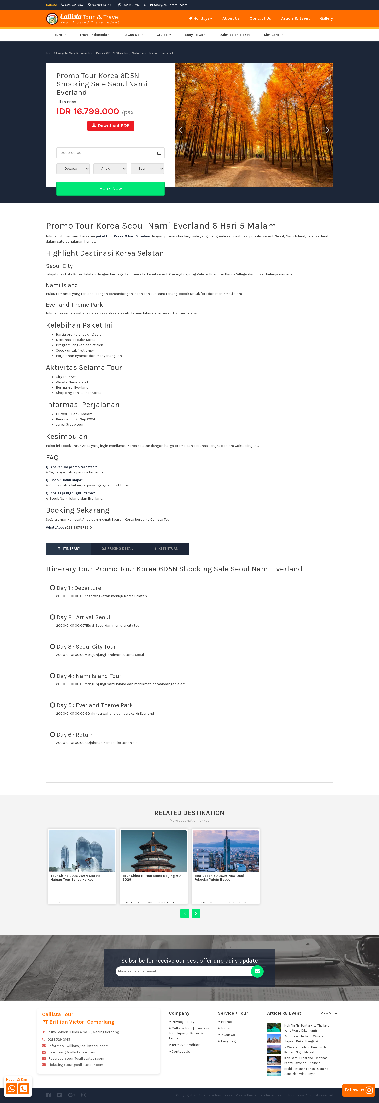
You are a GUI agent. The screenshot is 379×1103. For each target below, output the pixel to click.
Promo (225, 1022)
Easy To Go (195, 35)
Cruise (164, 35)
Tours (59, 35)
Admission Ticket (235, 35)
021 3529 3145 (72, 5)
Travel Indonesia (95, 35)
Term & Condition (184, 1045)
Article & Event (295, 18)
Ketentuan (166, 548)
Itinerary (68, 548)
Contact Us (260, 18)
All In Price (66, 101)
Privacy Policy (181, 1022)
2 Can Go (133, 35)
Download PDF (110, 125)
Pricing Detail (117, 548)
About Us (231, 18)
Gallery (326, 18)
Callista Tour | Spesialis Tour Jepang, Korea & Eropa (189, 1033)
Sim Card (273, 35)
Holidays (200, 18)
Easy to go (228, 1041)
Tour (49, 53)
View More (329, 1013)
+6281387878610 (101, 5)
